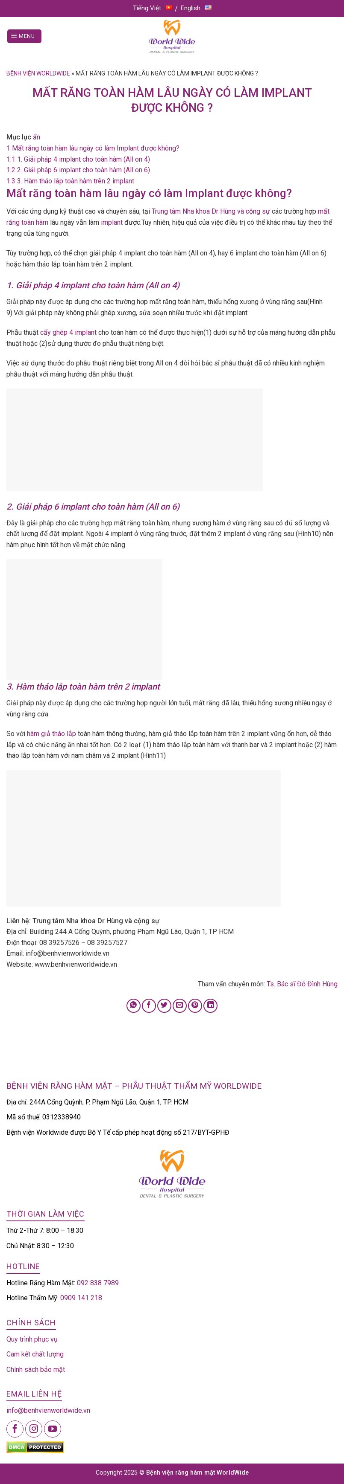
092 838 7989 (98, 1283)
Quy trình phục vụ (32, 1339)
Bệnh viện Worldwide (38, 73)
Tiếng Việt (152, 8)
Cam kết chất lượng (35, 1354)
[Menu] (24, 36)
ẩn (36, 137)
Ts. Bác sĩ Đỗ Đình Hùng (302, 984)
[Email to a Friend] (180, 1006)
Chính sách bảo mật (35, 1369)
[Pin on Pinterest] (195, 1006)
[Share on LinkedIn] (210, 1006)
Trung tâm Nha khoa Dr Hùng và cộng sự (211, 211)
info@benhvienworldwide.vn (48, 1410)
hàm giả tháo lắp (51, 734)
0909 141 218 (81, 1298)
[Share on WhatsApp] (133, 1006)
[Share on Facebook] (149, 1006)
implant (112, 222)
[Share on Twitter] (164, 1006)
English (196, 8)
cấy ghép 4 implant (69, 332)
